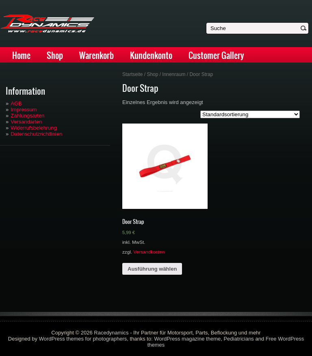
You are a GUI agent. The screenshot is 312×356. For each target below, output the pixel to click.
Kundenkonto (151, 55)
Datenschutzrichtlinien (36, 134)
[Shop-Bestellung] (250, 114)
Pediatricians (238, 339)
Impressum (24, 109)
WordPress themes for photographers (83, 339)
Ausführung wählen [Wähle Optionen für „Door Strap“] (152, 269)
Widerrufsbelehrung (33, 128)
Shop (55, 55)
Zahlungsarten (27, 116)
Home (21, 55)
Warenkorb (96, 55)
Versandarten (26, 122)
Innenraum (173, 74)
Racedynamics (111, 333)
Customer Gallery (216, 55)
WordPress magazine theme (187, 339)
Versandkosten (149, 251)
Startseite (132, 74)
